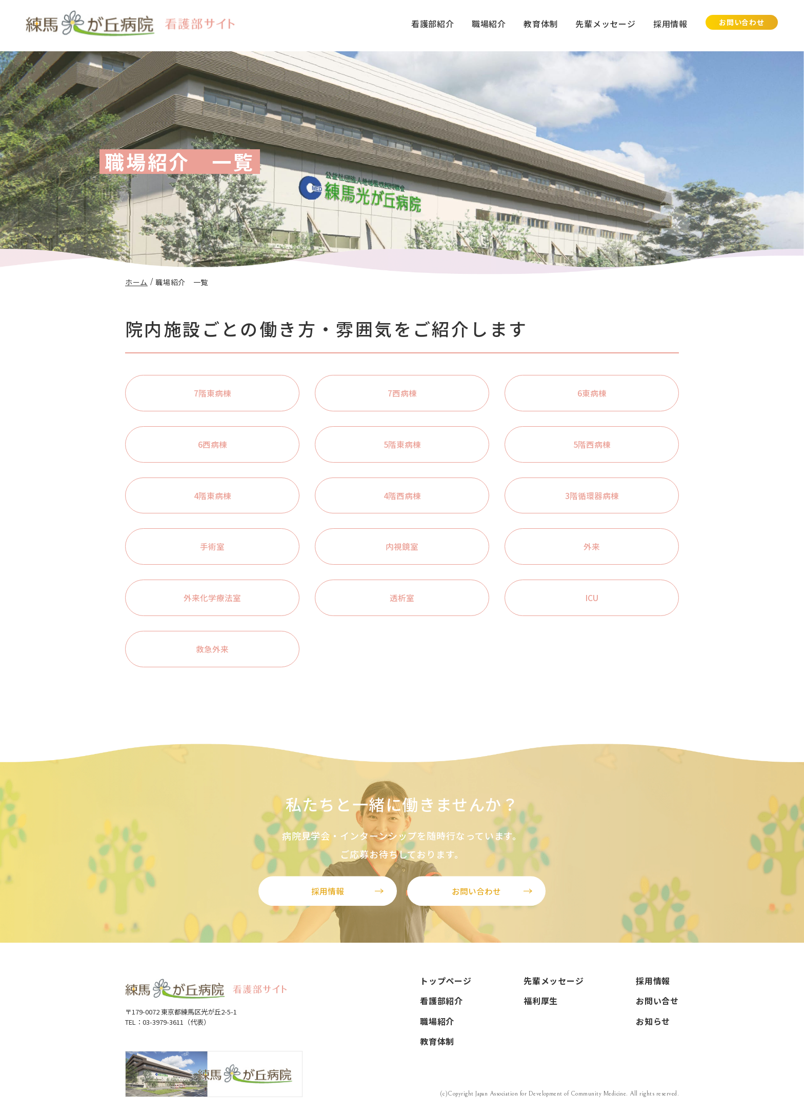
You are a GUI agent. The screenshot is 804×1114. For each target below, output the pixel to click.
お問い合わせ (741, 22)
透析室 (402, 598)
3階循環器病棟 (592, 496)
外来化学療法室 (212, 598)
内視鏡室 (402, 547)
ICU (591, 598)
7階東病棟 (212, 393)
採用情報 (670, 24)
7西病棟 (402, 393)
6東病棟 (592, 393)
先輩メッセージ (605, 24)
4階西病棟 (402, 496)
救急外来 (212, 650)
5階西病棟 (592, 444)
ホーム (136, 282)
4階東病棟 (212, 496)
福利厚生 (541, 1002)
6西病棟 (212, 444)
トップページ (446, 982)
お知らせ (653, 1023)
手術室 (212, 547)
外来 (592, 547)
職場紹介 (489, 24)
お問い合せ (657, 1002)
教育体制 (541, 24)
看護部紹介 (432, 24)
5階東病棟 (402, 444)
